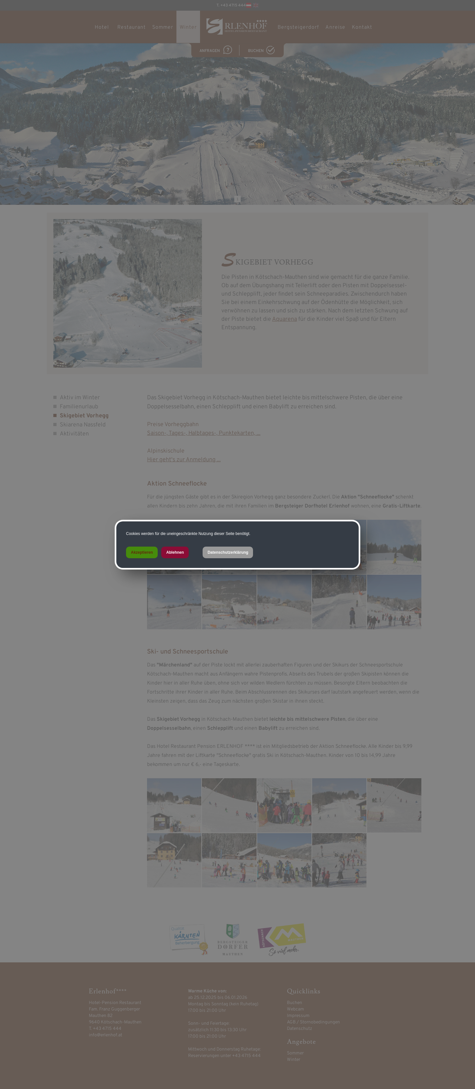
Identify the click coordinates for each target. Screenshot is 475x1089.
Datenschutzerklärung (227, 552)
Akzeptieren (142, 552)
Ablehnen (175, 552)
